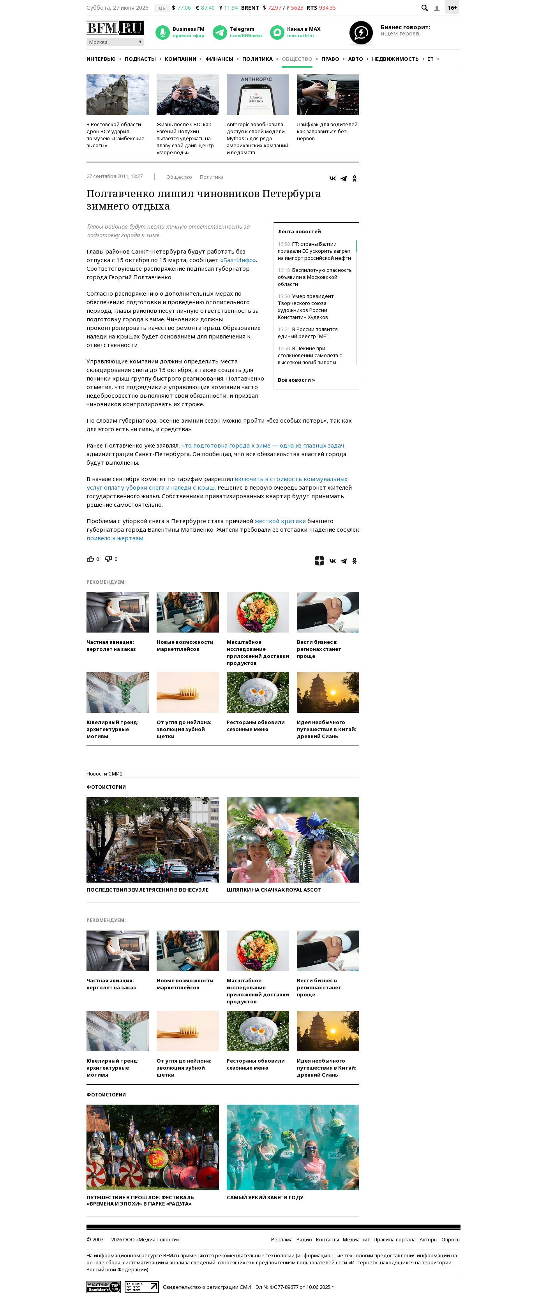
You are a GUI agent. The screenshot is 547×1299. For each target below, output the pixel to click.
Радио (304, 1239)
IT (431, 58)
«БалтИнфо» (238, 260)
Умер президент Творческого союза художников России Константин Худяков (305, 307)
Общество (297, 58)
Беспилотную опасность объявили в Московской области (315, 276)
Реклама (282, 1239)
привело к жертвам (114, 538)
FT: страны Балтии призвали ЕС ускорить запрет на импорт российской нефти (314, 250)
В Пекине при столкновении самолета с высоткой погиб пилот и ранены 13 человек (310, 359)
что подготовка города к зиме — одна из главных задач (263, 445)
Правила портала (395, 1239)
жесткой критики (280, 521)
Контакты (327, 1239)
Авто (355, 58)
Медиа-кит (356, 1239)
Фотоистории (106, 787)
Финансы (219, 58)
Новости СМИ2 (104, 773)
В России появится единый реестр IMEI (308, 333)
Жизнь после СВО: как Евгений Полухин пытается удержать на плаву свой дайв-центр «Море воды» (185, 138)
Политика (257, 58)
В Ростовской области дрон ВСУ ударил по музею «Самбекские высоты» (115, 135)
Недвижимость (395, 58)
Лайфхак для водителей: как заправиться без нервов (328, 131)
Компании (180, 58)
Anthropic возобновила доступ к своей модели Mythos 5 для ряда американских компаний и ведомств (257, 138)
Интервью (101, 58)
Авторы (429, 1239)
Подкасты (140, 58)
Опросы (451, 1239)
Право (330, 58)
